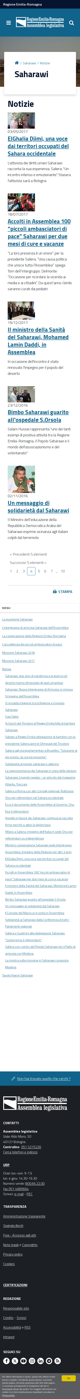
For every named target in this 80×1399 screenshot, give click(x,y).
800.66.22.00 (35, 1183)
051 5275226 (31, 1146)
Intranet (9, 1336)
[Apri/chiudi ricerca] (71, 22)
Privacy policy (8, 1395)
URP (6, 1164)
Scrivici (21, 1317)
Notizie (45, 63)
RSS (28, 1327)
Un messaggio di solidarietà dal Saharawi (38, 506)
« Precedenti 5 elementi (28, 554)
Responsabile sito (16, 1308)
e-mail (18, 1193)
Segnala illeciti (13, 1225)
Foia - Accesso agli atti (19, 1235)
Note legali (11, 1244)
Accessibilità (12, 1327)
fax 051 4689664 (16, 1188)
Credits (8, 1317)
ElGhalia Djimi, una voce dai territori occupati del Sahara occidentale (38, 146)
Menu (6, 608)
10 (63, 571)
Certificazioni (15, 1284)
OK (68, 1378)
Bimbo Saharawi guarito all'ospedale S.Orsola (38, 415)
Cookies (9, 1263)
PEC (30, 1193)
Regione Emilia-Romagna (22, 4)
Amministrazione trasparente (24, 1216)
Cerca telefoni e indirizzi (20, 1152)
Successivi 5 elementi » (28, 562)
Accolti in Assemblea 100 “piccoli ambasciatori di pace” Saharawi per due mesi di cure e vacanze (39, 232)
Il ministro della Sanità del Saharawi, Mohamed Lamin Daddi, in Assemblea (38, 340)
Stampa (65, 591)
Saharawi (29, 63)
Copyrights (30, 1244)
